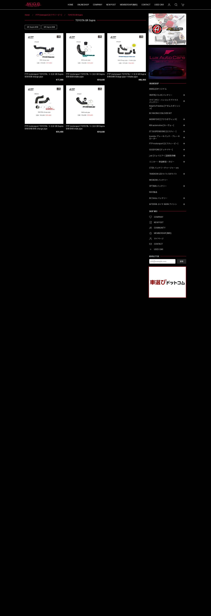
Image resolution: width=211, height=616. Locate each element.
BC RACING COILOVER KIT (160, 113)
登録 (181, 261)
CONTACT (146, 5)
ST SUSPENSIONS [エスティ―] (162, 131)
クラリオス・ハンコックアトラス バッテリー (164, 101)
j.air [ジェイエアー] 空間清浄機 (162, 156)
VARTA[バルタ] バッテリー (160, 95)
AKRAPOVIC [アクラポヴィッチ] (163, 119)
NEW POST (111, 5)
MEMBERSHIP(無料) (129, 5)
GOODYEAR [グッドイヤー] (161, 150)
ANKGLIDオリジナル (158, 89)
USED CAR (159, 5)
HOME (70, 5)
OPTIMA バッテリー (158, 186)
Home (27, 15)
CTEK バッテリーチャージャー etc (164, 168)
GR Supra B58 (32, 27)
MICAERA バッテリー (158, 180)
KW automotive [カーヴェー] (161, 125)
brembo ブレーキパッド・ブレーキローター (164, 137)
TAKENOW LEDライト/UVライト (163, 174)
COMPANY (97, 5)
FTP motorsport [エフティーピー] (163, 143)
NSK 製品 (153, 192)
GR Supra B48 (49, 27)
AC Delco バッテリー (158, 198)
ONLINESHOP (83, 5)
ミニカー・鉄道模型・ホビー (161, 162)
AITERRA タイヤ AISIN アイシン (163, 204)
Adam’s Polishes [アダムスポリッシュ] (164, 107)
